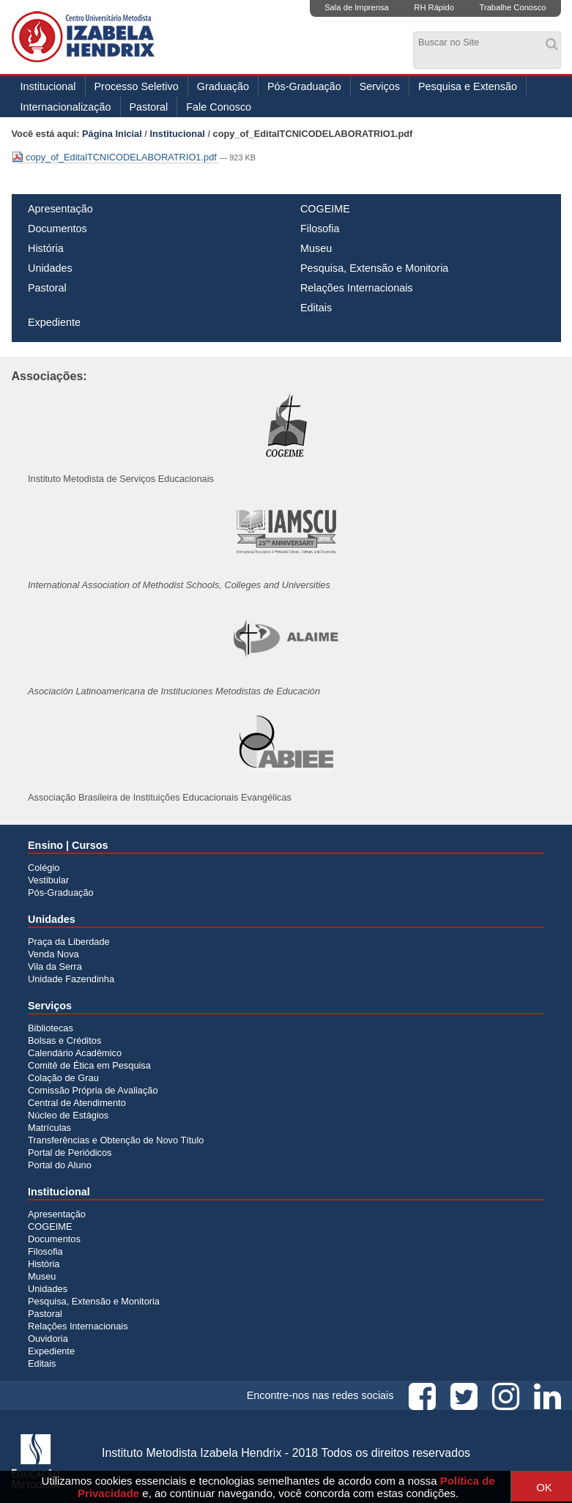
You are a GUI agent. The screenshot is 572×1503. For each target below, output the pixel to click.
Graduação (223, 86)
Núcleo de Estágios (68, 1115)
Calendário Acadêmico (75, 1052)
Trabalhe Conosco (512, 7)
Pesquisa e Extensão (467, 86)
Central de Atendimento (77, 1102)
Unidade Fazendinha (71, 978)
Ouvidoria (48, 1338)
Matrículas (49, 1127)
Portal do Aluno (60, 1164)
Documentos (57, 228)
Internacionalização (66, 107)
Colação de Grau (63, 1077)
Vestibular (48, 880)
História (46, 248)
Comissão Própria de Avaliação (93, 1090)
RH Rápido (434, 7)
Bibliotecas (50, 1028)
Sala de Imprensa (356, 7)
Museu (316, 248)
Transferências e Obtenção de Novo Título (116, 1140)
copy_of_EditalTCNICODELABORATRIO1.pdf (116, 157)
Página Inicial (112, 133)
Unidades (50, 268)
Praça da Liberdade (69, 941)
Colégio (43, 867)
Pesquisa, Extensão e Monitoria (374, 268)
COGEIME (325, 209)
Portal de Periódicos (70, 1152)
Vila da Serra (55, 966)
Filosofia (320, 228)
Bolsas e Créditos (64, 1040)
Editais (316, 307)
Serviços (380, 86)
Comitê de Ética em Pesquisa (89, 1065)
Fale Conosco (218, 107)
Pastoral (149, 107)
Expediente (54, 322)
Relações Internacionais (356, 288)
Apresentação (60, 209)
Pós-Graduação (304, 86)
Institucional (48, 86)
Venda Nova (53, 954)
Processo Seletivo (136, 86)
